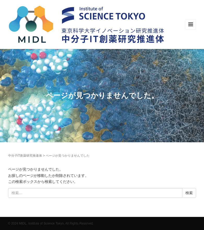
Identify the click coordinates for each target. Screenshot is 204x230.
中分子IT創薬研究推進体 (25, 155)
